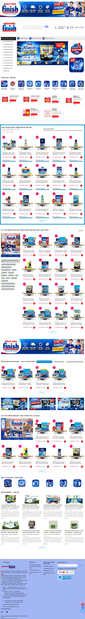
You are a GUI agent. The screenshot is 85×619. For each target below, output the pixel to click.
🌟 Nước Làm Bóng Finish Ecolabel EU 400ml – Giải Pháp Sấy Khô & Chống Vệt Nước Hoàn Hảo (52, 531)
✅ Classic (14, 269)
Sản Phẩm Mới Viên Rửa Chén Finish (4, 89)
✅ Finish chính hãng (6, 269)
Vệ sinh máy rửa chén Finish (72, 89)
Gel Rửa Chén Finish (38, 89)
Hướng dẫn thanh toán (48, 568)
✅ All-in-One (11, 272)
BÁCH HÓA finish (24, 38)
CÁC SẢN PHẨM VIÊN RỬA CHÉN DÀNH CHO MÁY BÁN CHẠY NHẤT (25, 230)
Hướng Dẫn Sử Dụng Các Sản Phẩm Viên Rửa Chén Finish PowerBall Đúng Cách (52, 506)
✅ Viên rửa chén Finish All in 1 (8, 289)
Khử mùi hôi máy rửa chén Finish (81, 89)
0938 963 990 (61, 28)
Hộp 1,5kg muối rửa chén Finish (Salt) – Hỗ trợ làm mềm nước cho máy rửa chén (42, 154)
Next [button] (65, 53)
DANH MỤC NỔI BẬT (8, 77)
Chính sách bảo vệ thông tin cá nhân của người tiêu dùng (35, 566)
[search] (47, 26)
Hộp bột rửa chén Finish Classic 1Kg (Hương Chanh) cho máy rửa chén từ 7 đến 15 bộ (25, 463)
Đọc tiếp (2, 518)
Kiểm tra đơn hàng (49, 38)
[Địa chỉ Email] (71, 565)
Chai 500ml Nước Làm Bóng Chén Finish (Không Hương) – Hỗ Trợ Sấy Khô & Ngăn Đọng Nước (59, 463)
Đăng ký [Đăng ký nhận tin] (81, 565)
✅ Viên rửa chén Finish (6, 267)
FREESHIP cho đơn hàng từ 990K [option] (50, 130)
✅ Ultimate (11, 275)
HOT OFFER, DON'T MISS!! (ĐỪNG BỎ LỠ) (16, 127)
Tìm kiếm (81, 230)
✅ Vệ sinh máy (5, 280)
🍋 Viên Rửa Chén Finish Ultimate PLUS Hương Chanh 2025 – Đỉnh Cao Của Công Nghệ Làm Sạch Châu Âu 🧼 (31, 531)
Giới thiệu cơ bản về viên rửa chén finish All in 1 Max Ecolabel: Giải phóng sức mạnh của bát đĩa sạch (10, 531)
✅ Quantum (4, 275)
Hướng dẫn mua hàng (48, 566)
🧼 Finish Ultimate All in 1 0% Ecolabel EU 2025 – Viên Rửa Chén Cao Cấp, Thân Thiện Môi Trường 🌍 (10, 506)
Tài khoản (72, 26)
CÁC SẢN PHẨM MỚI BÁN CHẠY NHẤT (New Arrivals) (20, 416)
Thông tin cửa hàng (36, 38)
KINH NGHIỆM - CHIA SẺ (10, 492)
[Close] (83, 1)
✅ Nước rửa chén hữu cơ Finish (8, 283)
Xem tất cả (42, 221)
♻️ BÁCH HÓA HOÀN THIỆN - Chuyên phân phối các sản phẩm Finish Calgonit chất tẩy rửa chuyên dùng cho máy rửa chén (31, 506)
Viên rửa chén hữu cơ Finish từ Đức (36, 28)
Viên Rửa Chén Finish (30, 89)
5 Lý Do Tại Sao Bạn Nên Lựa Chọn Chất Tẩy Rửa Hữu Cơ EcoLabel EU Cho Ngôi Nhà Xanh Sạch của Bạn (74, 506)
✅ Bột (16, 275)
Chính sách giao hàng (34, 570)
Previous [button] (19, 53)
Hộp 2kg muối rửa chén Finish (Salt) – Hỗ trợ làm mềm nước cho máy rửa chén (45, 276)
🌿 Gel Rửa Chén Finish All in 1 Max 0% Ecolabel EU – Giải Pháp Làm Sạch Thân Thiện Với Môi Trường (74, 531)
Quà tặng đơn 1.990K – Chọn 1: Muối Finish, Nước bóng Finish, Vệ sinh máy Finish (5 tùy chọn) (8, 154)
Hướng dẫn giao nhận (48, 570)
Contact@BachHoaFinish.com (12, 606)
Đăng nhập (71, 28)
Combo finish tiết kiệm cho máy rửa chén (21, 89)
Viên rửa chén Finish (26, 28)
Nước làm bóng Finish (64, 89)
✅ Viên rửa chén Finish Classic (8, 286)
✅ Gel (3, 278)
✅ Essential (4, 272)
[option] (42, 53)
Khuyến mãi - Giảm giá (12, 89)
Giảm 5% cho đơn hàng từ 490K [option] (64, 130)
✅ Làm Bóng (14, 278)
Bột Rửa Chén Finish (47, 89)
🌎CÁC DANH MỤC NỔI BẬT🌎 (12, 478)
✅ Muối (7, 278)
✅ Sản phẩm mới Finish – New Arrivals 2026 (10, 261)
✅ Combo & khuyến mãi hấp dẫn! (8, 264)
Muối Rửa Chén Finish (55, 89)
